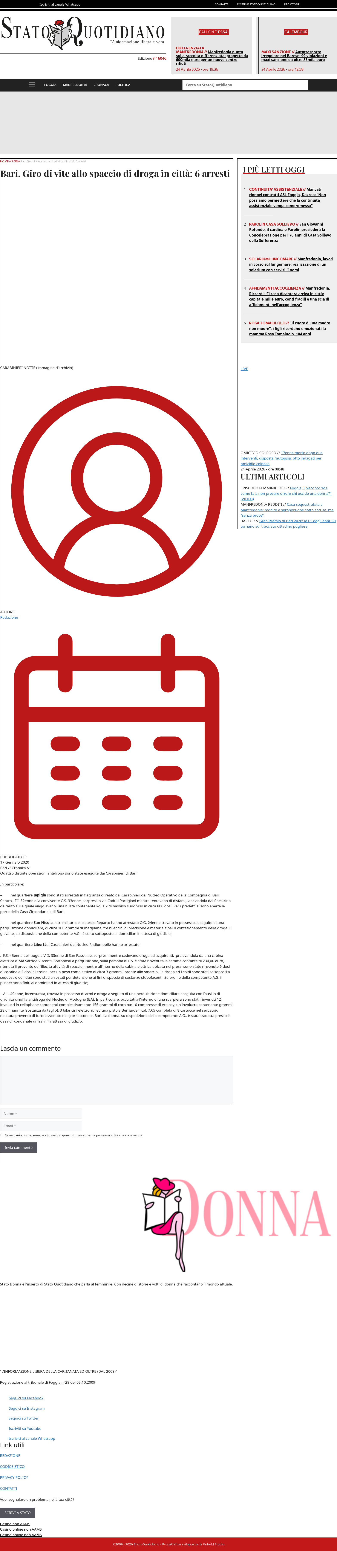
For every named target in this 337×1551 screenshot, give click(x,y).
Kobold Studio (213, 1544)
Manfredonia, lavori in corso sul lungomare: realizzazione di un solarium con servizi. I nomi (291, 264)
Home (4, 161)
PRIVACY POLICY (14, 1477)
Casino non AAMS (15, 1523)
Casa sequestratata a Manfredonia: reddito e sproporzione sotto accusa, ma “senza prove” (287, 510)
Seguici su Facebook (26, 1397)
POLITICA (122, 84)
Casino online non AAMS (21, 1529)
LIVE (244, 368)
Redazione (9, 617)
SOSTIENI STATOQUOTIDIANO (256, 4)
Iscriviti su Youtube (25, 1428)
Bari (15, 161)
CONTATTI (221, 4)
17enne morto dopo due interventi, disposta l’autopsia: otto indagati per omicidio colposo (282, 458)
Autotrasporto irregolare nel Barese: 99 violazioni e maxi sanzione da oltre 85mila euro (294, 55)
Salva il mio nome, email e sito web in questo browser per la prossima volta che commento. (74, 1135)
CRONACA (101, 84)
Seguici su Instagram (27, 1408)
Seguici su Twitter (24, 1418)
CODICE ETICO (12, 1466)
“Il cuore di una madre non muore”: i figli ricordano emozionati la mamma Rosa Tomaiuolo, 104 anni (289, 328)
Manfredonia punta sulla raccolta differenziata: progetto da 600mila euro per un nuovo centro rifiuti (212, 57)
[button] (32, 85)
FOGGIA (50, 84)
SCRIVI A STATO (18, 1512)
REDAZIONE (292, 4)
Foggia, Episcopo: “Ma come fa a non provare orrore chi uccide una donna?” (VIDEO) (286, 493)
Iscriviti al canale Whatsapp (32, 1438)
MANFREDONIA (75, 84)
